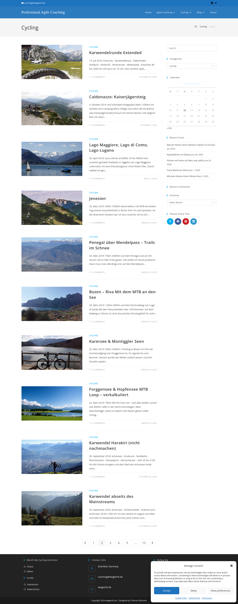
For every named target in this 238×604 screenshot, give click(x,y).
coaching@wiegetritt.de (110, 576)
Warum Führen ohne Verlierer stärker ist (187, 144)
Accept (166, 590)
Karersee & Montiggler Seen (116, 341)
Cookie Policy (181, 598)
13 (144, 543)
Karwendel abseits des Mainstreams (111, 499)
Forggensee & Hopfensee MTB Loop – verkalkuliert (118, 391)
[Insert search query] (192, 48)
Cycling (93, 47)
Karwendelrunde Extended (115, 52)
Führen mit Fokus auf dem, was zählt (185, 160)
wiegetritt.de (104, 587)
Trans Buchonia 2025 (177, 170)
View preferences (220, 590)
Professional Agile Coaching (43, 12)
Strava (30, 566)
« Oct (169, 128)
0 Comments (98, 77)
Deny (194, 590)
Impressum (207, 598)
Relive (30, 571)
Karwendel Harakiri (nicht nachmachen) (114, 445)
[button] (231, 565)
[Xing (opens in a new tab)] (215, 3)
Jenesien (97, 198)
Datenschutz (194, 598)
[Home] (196, 26)
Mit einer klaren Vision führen (181, 176)
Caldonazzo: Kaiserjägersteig (117, 96)
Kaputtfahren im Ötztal (178, 154)
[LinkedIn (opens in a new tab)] (212, 3)
